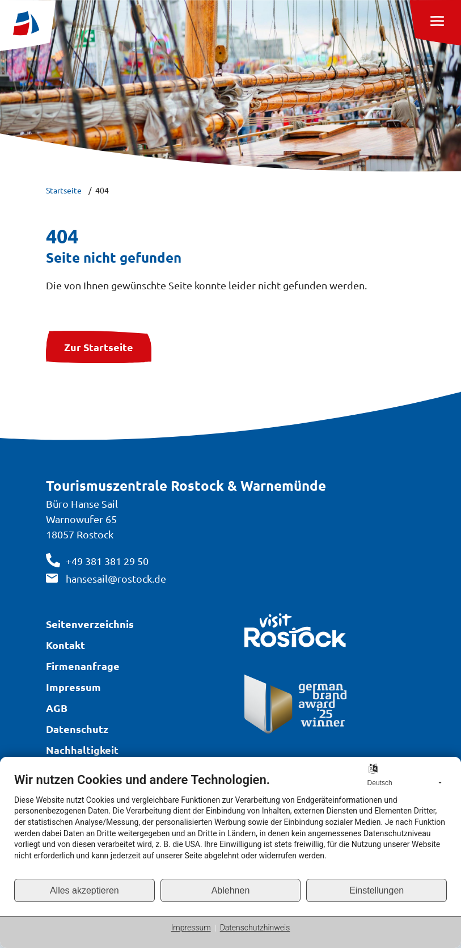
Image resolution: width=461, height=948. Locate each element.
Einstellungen (376, 890)
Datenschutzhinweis (255, 927)
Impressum (191, 927)
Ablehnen (231, 890)
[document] (230, 825)
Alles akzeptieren (84, 890)
